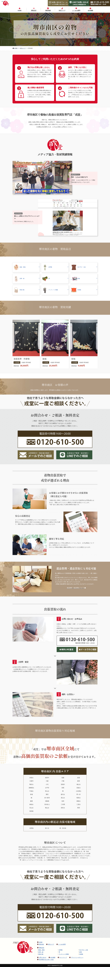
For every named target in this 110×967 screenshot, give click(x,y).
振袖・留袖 (40, 950)
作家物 (80, 954)
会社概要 (52, 957)
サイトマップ (62, 957)
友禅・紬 (40, 952)
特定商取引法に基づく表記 (45, 959)
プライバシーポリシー (76, 957)
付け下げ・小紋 (83, 950)
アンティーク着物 (63, 954)
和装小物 (40, 954)
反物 (80, 952)
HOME (39, 942)
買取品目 (40, 947)
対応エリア (50, 944)
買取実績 (40, 944)
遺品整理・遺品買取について (76, 588)
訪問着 (60, 950)
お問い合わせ (41, 957)
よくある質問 (61, 944)
